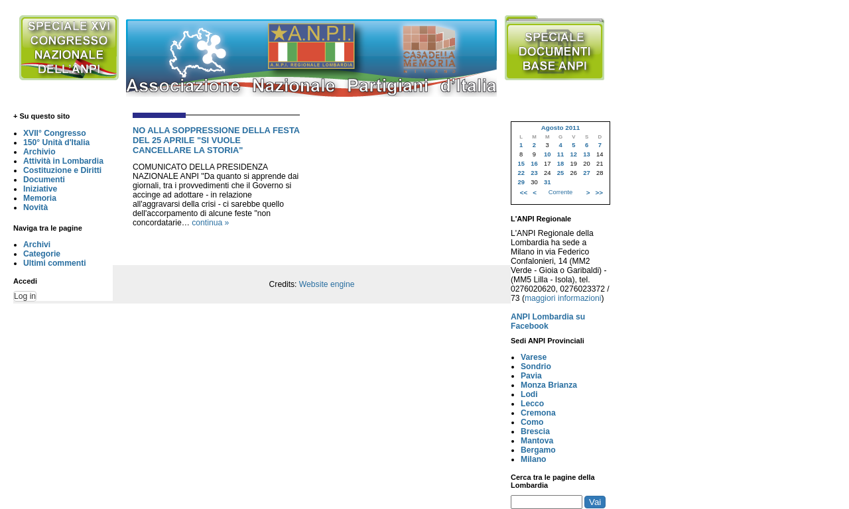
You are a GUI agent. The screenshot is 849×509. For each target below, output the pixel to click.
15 (520, 163)
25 (560, 173)
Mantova (537, 440)
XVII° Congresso (54, 133)
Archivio (39, 151)
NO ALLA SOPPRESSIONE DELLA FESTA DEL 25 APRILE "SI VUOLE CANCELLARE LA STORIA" (216, 140)
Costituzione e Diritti (62, 170)
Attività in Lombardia (63, 161)
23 (534, 173)
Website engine (327, 284)
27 (586, 173)
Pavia (531, 375)
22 (520, 173)
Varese (534, 357)
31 (547, 182)
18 (560, 163)
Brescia (535, 431)
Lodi (529, 394)
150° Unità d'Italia (56, 142)
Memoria (39, 198)
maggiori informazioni (563, 298)
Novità (35, 207)
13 (586, 154)
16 (534, 163)
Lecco (532, 403)
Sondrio (536, 366)
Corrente (560, 192)
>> (599, 192)
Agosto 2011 (560, 127)
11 (560, 154)
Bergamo (538, 450)
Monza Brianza (549, 385)
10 (547, 154)
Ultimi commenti (54, 263)
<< (523, 192)
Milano (534, 459)
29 (520, 182)
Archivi (36, 244)
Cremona (538, 413)
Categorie (41, 253)
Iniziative (40, 189)
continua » (210, 222)
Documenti (44, 179)
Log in (25, 296)
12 (573, 154)
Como (532, 422)
